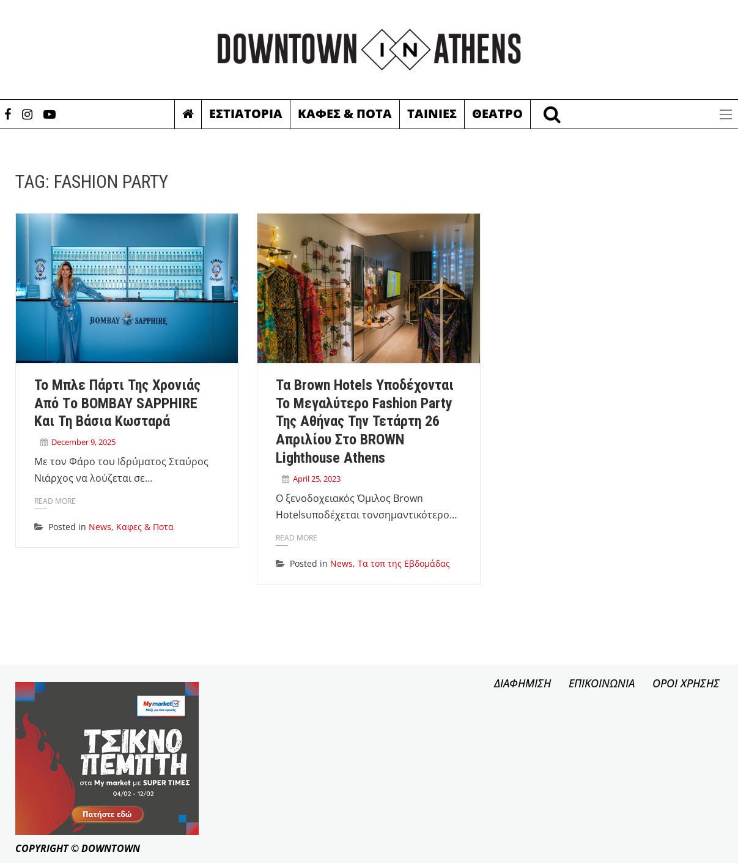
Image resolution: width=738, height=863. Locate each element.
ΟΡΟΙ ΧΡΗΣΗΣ (686, 683)
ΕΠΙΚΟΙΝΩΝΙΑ (602, 683)
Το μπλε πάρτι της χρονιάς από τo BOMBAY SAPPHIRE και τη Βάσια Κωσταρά (117, 403)
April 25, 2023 (317, 478)
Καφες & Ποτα (345, 113)
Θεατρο (497, 113)
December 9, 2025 (83, 441)
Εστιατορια (245, 113)
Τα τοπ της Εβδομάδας (404, 563)
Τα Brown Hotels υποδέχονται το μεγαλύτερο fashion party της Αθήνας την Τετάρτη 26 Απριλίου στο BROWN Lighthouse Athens (365, 421)
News (100, 526)
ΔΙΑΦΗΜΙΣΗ (522, 683)
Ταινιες (432, 113)
